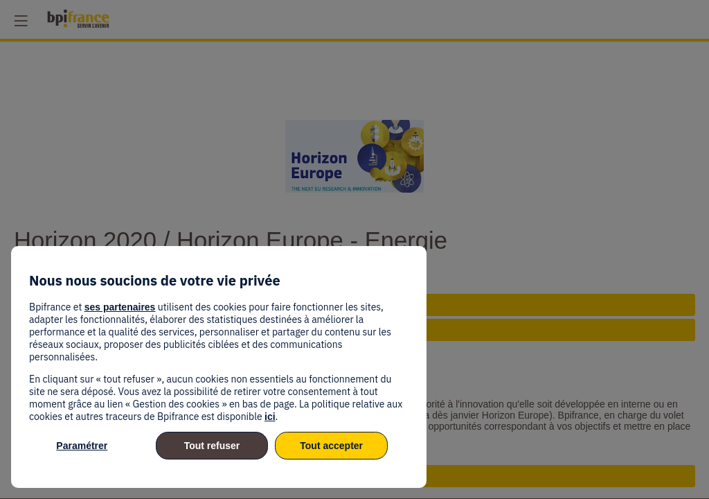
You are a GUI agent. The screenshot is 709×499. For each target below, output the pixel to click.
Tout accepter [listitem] (331, 445)
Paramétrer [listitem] (81, 445)
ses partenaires (120, 307)
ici (270, 416)
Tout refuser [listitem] (212, 445)
